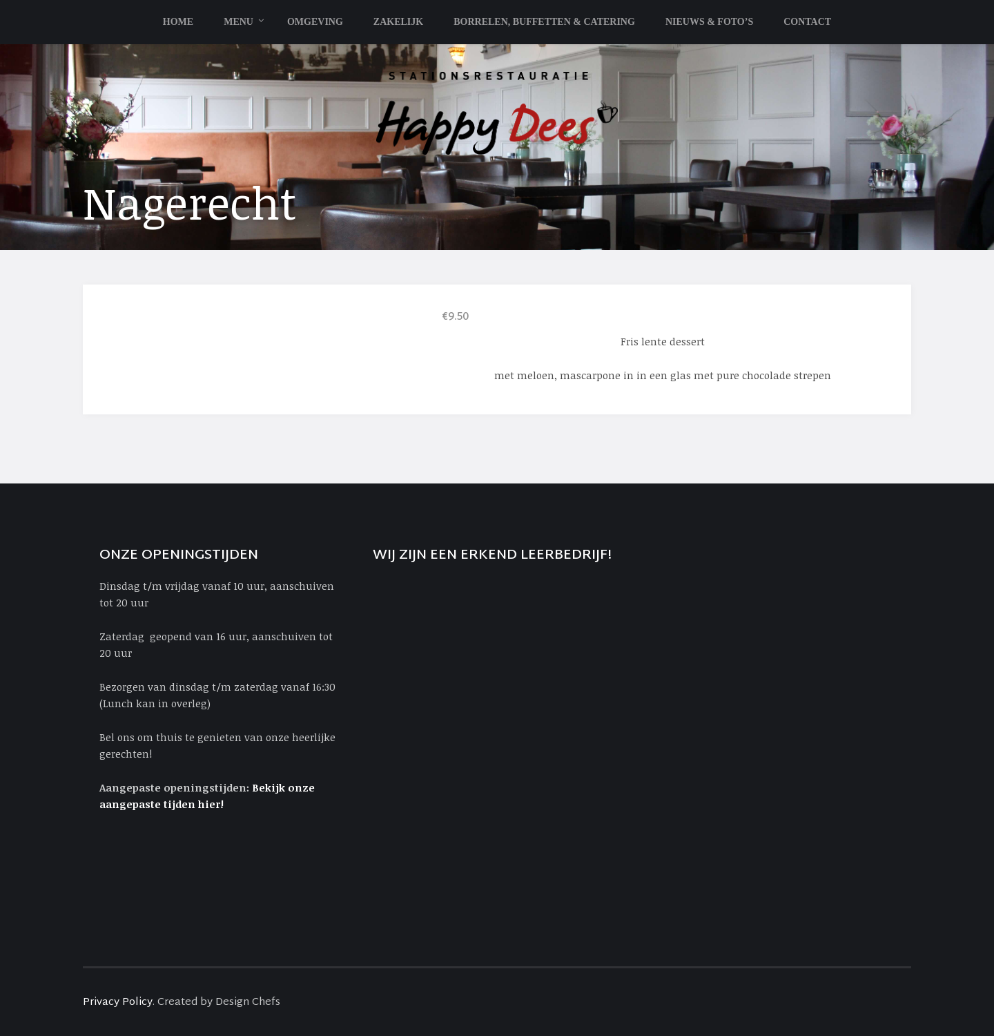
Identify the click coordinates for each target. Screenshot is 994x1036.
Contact (807, 22)
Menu (238, 22)
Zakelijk (398, 22)
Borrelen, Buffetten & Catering (544, 22)
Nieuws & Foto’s (709, 22)
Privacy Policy (118, 1002)
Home (178, 22)
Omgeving (315, 22)
